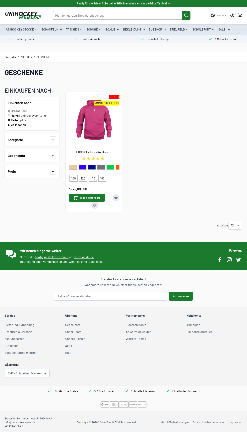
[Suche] (186, 15)
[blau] (82, 167)
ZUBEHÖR (26, 57)
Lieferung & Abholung (19, 325)
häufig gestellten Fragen (52, 257)
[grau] (101, 167)
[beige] (73, 167)
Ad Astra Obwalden (138, 331)
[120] (83, 177)
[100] (73, 177)
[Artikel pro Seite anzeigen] (235, 225)
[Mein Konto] (232, 15)
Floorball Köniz (136, 325)
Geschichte (73, 325)
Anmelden (193, 325)
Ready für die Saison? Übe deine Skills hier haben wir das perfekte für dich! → (123, 3)
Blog (68, 352)
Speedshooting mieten (20, 352)
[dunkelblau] (91, 167)
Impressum (235, 422)
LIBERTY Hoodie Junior (94, 152)
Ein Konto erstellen (199, 331)
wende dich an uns (55, 261)
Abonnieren (181, 296)
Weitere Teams (136, 338)
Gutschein (12, 345)
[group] (94, 158)
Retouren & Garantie (18, 331)
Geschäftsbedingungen (175, 422)
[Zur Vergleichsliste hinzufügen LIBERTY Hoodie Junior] (94, 205)
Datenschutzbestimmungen (208, 422)
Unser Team (73, 331)
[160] (102, 177)
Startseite (10, 57)
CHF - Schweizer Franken (27, 373)
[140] (92, 177)
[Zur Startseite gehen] (23, 15)
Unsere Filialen (75, 338)
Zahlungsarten (15, 338)
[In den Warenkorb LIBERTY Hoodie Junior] (87, 198)
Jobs (68, 345)
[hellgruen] (110, 167)
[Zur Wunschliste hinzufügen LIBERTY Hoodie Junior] (116, 197)
